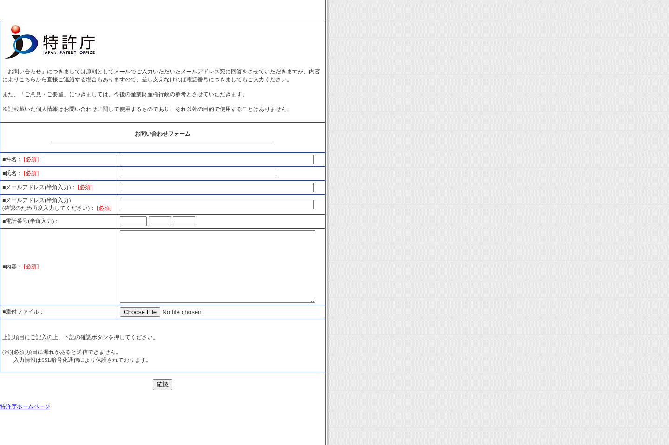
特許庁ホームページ (25, 428)
